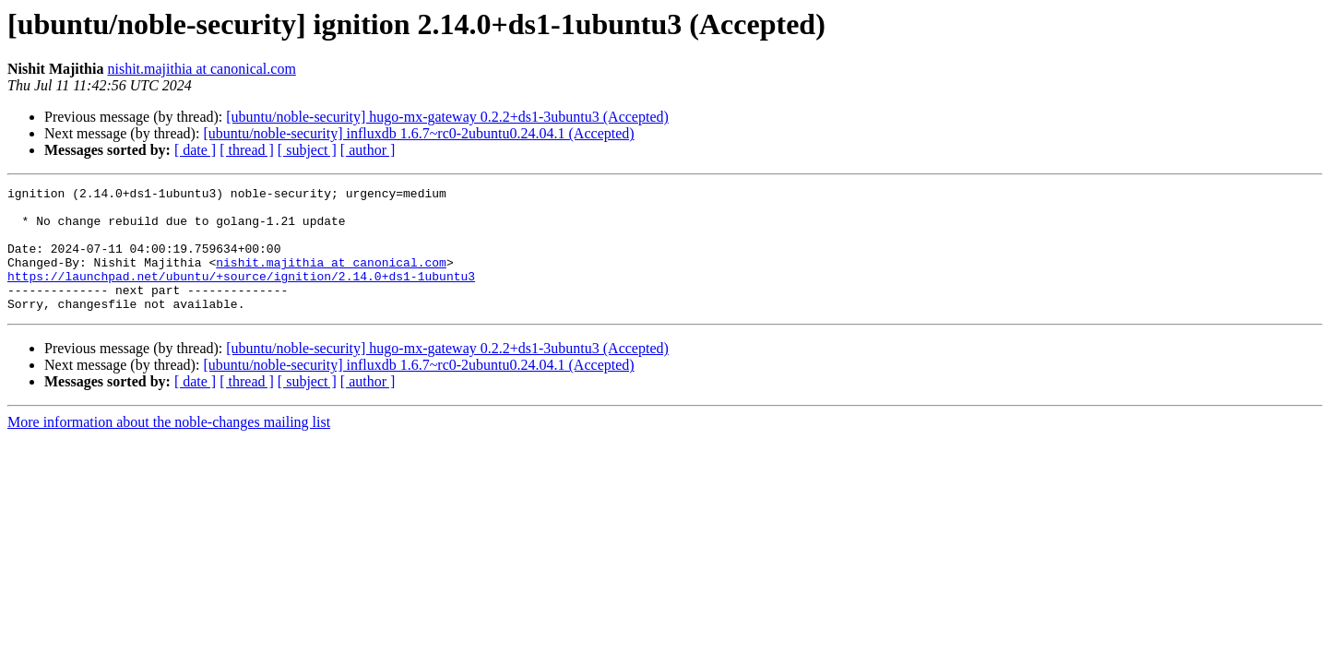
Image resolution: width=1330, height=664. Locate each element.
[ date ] (195, 150)
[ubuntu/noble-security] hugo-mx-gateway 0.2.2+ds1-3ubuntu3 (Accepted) (447, 117)
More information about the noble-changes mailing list (168, 447)
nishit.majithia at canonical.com (201, 69)
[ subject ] (307, 150)
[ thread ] (247, 150)
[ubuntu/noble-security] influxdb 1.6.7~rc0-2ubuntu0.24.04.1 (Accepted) (418, 133)
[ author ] (368, 150)
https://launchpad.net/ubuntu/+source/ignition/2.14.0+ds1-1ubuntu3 (241, 295)
